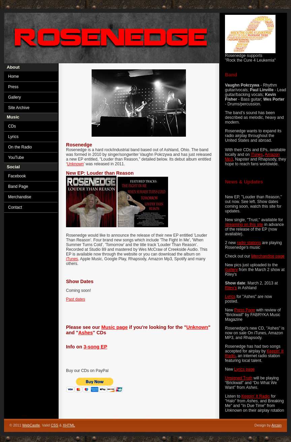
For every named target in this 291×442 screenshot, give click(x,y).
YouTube (16, 157)
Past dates (75, 299)
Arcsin (276, 425)
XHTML (69, 425)
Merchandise (19, 197)
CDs (12, 126)
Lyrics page (244, 369)
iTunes (257, 154)
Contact (15, 207)
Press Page (244, 310)
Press (13, 86)
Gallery (231, 269)
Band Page (18, 186)
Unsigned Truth (238, 378)
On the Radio (20, 147)
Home (13, 76)
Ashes (85, 332)
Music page (114, 327)
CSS (54, 425)
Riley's (231, 287)
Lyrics (230, 296)
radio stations (249, 242)
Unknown (75, 164)
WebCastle (31, 425)
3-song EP (95, 346)
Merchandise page (268, 256)
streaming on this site (244, 224)
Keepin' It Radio (255, 396)
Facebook (17, 176)
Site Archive (18, 107)
